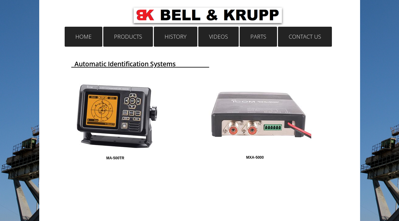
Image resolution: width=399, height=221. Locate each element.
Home (83, 36)
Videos (218, 36)
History (176, 36)
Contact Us (305, 36)
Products (128, 36)
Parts (258, 36)
